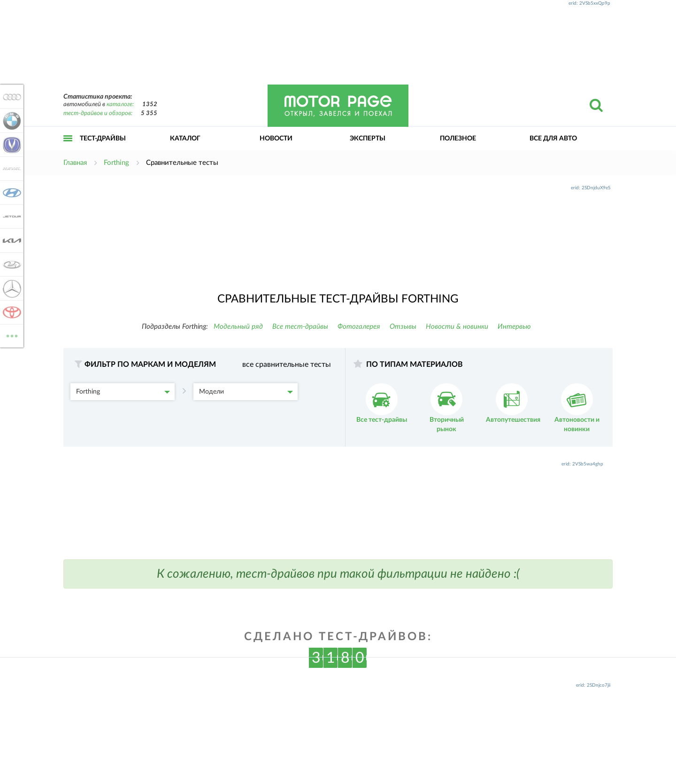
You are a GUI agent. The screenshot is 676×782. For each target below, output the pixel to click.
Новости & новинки (457, 326)
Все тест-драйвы (300, 326)
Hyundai (10, 192)
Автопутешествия (513, 403)
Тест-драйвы (103, 138)
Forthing (123, 391)
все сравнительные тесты (286, 364)
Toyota (10, 312)
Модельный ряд (238, 326)
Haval (10, 168)
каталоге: (120, 104)
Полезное (458, 138)
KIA (10, 240)
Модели (246, 391)
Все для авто (553, 138)
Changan (10, 144)
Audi (10, 96)
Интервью (514, 326)
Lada (10, 264)
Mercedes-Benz (10, 288)
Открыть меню (68, 148)
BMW (10, 120)
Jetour (10, 216)
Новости (276, 138)
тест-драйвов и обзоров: (97, 113)
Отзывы (403, 326)
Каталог (185, 138)
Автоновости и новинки (576, 408)
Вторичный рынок (447, 408)
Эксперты (367, 138)
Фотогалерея (359, 326)
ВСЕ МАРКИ (10, 335)
